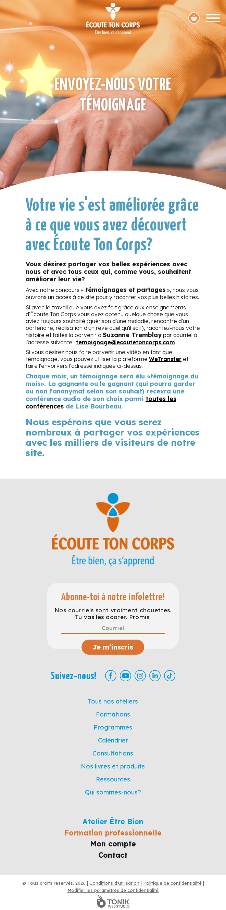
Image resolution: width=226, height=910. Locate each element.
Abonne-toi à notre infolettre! (112, 597)
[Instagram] (140, 675)
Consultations (112, 753)
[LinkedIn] (155, 675)
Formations (113, 714)
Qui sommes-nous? (113, 792)
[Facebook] (110, 675)
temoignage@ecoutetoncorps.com (125, 342)
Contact (112, 855)
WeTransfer (165, 359)
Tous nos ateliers (113, 701)
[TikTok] (169, 675)
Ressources (113, 779)
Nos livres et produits (113, 766)
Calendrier (113, 740)
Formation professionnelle (113, 832)
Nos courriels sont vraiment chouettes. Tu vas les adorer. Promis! (113, 613)
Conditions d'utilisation (114, 883)
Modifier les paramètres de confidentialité (113, 890)
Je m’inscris (112, 647)
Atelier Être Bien (113, 821)
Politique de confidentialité (172, 883)
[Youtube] (125, 675)
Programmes (112, 727)
